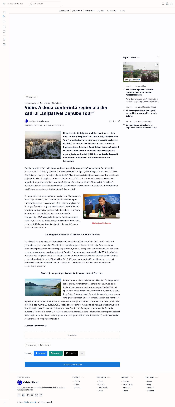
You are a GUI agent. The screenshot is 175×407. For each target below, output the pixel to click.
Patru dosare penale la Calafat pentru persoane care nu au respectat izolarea (140, 92)
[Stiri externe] (31, 345)
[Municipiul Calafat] (149, 107)
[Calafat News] (39, 121)
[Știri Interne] (64, 10)
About (100, 381)
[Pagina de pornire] (4, 12)
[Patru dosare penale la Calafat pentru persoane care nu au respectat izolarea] (141, 72)
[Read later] (110, 121)
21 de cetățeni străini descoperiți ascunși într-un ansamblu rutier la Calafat (141, 113)
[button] (4, 3)
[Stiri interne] (44, 345)
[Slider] (144, 86)
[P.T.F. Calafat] (112, 10)
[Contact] (4, 44)
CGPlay (76, 384)
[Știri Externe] (77, 10)
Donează (150, 387)
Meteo (100, 390)
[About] (4, 39)
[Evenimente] (89, 10)
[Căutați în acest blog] (46, 3)
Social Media (103, 387)
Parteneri (126, 387)
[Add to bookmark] (156, 64)
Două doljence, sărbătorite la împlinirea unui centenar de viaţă (141, 126)
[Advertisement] (92, 34)
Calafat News (13, 3)
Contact (101, 384)
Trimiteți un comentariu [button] (72, 364)
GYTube (77, 381)
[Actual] (139, 86)
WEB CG (77, 387)
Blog (149, 384)
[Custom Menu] (4, 26)
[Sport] (122, 10)
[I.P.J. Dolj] (101, 10)
